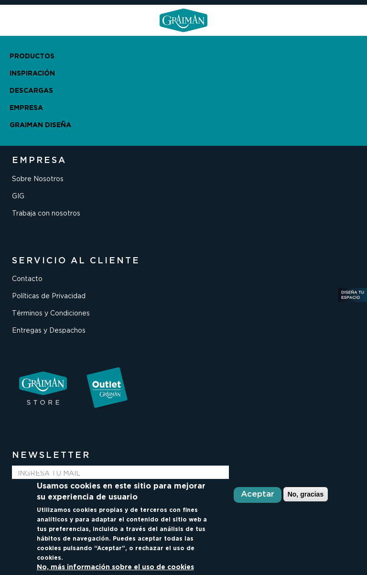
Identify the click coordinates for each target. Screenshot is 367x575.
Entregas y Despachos (49, 331)
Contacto (27, 279)
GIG (18, 196)
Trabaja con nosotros (46, 214)
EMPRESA (26, 108)
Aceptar (257, 494)
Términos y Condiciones (51, 313)
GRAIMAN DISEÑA (40, 125)
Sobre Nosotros (38, 179)
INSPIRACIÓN (32, 73)
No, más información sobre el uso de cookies (115, 567)
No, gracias (306, 494)
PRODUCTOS (32, 56)
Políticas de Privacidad (49, 296)
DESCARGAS (31, 91)
